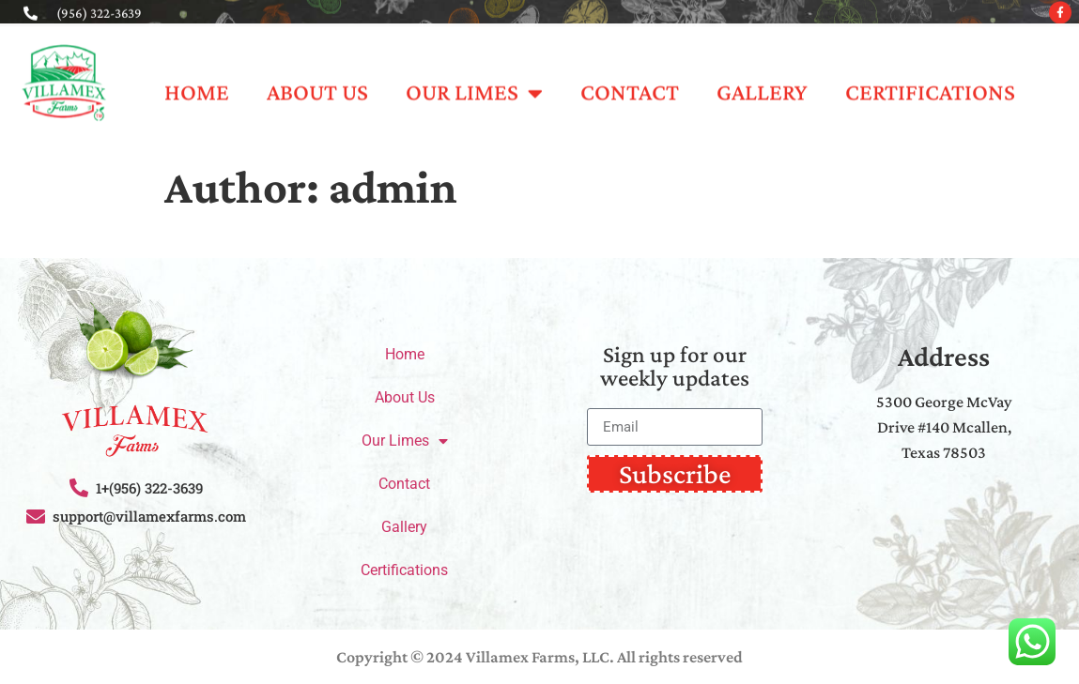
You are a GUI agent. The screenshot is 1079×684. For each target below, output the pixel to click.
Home (196, 83)
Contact (629, 83)
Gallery (762, 83)
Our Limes (474, 84)
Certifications (930, 83)
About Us (317, 83)
